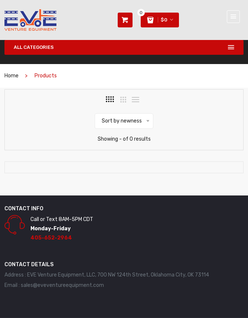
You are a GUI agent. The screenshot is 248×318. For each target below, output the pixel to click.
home (11, 76)
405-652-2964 (51, 238)
